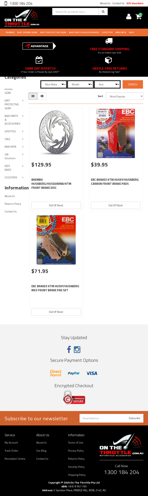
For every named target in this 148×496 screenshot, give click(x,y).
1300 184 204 (20, 3)
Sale (131, 32)
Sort (100, 96)
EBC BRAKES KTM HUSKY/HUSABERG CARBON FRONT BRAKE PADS (115, 181)
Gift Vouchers (134, 3)
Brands (10, 32)
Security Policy (76, 467)
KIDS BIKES (8, 168)
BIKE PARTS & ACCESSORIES (84, 32)
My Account (11, 442)
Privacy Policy (76, 451)
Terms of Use (75, 442)
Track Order (11, 451)
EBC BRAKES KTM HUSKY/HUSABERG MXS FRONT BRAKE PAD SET (55, 288)
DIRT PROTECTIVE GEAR (53, 32)
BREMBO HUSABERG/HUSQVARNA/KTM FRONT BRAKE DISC (51, 183)
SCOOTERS (11, 177)
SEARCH (132, 84)
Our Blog (41, 451)
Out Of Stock (56, 205)
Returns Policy (13, 204)
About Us (105, 3)
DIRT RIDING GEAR (27, 32)
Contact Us (118, 3)
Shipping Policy (77, 475)
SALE (7, 139)
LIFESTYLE (107, 32)
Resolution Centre (15, 459)
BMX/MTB (121, 32)
